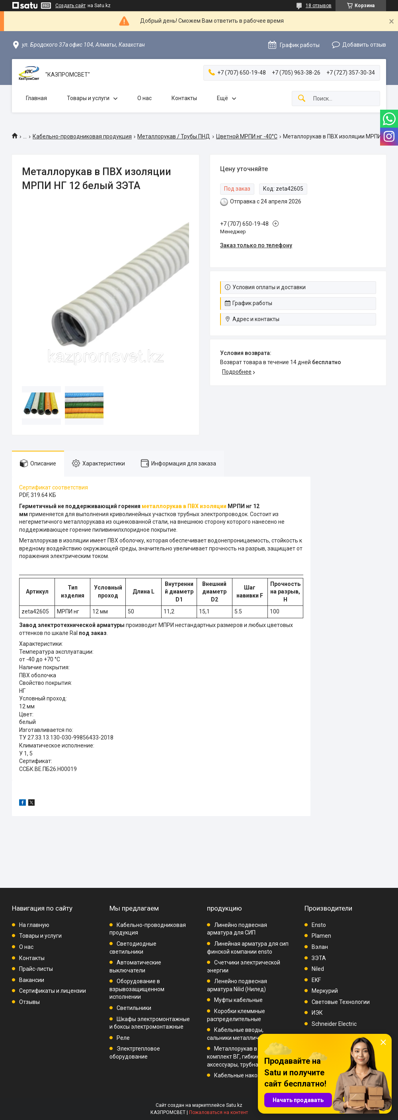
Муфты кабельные (238, 1000)
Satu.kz (234, 1105)
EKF (316, 980)
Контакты (184, 98)
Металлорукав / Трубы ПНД (173, 136)
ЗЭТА (319, 958)
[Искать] (301, 99)
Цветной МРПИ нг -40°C (246, 136)
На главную (34, 925)
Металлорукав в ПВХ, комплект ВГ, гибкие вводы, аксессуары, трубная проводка (247, 1056)
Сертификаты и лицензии (52, 991)
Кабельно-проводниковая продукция (82, 136)
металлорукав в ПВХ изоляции (184, 506)
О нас (144, 98)
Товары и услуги (88, 98)
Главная (36, 98)
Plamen (321, 936)
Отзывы (29, 1002)
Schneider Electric (334, 1024)
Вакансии (31, 980)
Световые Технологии (341, 1002)
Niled (318, 969)
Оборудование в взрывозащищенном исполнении (136, 989)
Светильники (134, 1008)
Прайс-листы (36, 969)
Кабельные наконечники (246, 1075)
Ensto (319, 925)
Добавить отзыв (364, 44)
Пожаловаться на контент (218, 1112)
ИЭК (317, 1013)
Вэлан (320, 947)
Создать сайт (70, 5)
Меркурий (325, 991)
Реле (123, 1038)
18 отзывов (319, 5)
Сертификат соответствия (53, 487)
